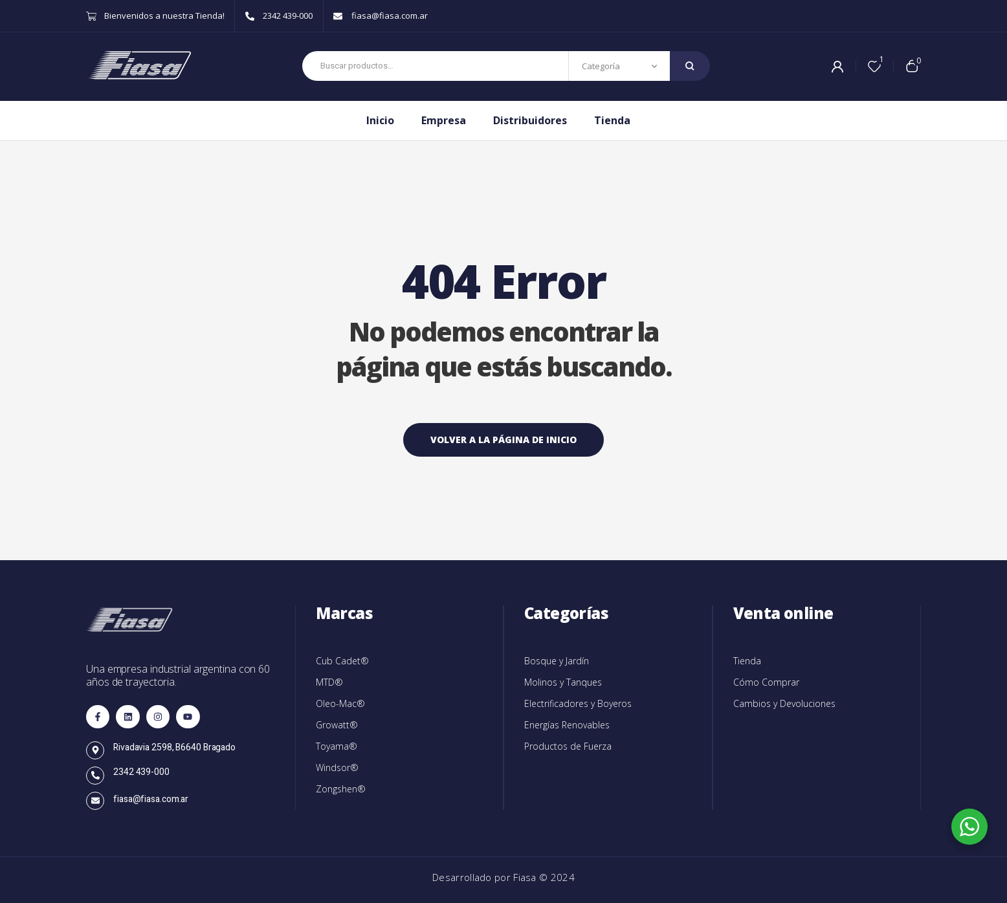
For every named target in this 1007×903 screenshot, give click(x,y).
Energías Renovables (567, 725)
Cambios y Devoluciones (784, 703)
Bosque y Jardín (556, 661)
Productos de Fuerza (568, 746)
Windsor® (337, 767)
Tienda (747, 661)
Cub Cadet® (342, 661)
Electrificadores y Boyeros (578, 703)
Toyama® (336, 746)
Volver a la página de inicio (503, 439)
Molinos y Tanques (563, 682)
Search (690, 66)
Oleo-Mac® (340, 703)
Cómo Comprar (766, 682)
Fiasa (526, 877)
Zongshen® (341, 789)
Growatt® (337, 725)
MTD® (329, 682)
